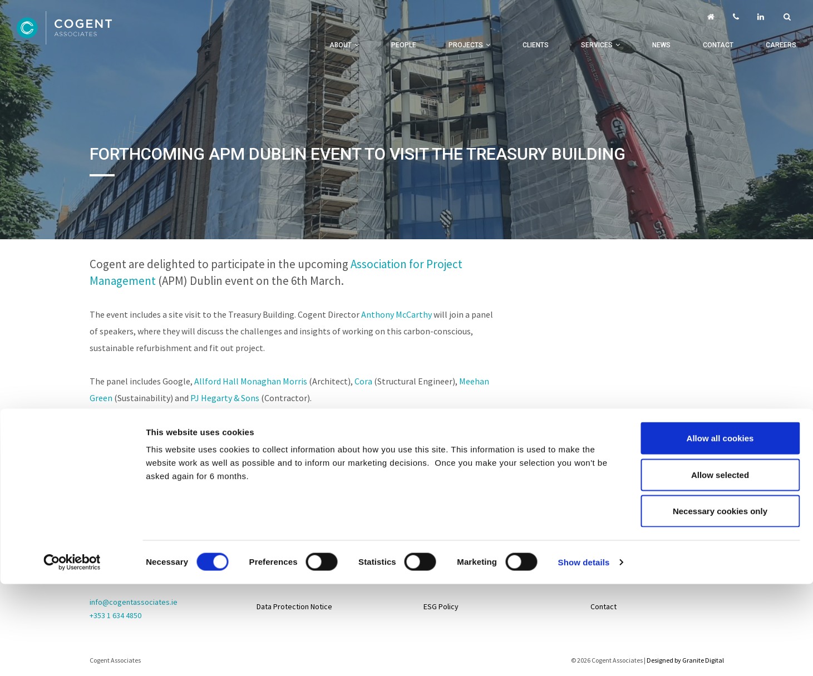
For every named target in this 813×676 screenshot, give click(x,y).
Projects (466, 45)
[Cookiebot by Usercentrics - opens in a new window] (72, 479)
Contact (718, 45)
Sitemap (270, 523)
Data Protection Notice (294, 606)
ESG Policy (441, 606)
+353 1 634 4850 (115, 615)
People (403, 45)
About (340, 45)
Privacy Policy (280, 551)
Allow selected (720, 391)
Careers (781, 45)
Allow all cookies (720, 354)
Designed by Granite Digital (685, 660)
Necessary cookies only (720, 427)
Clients (536, 45)
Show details (584, 478)
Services (597, 45)
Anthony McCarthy (396, 314)
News (661, 45)
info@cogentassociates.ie (134, 602)
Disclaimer (274, 579)
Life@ (599, 551)
